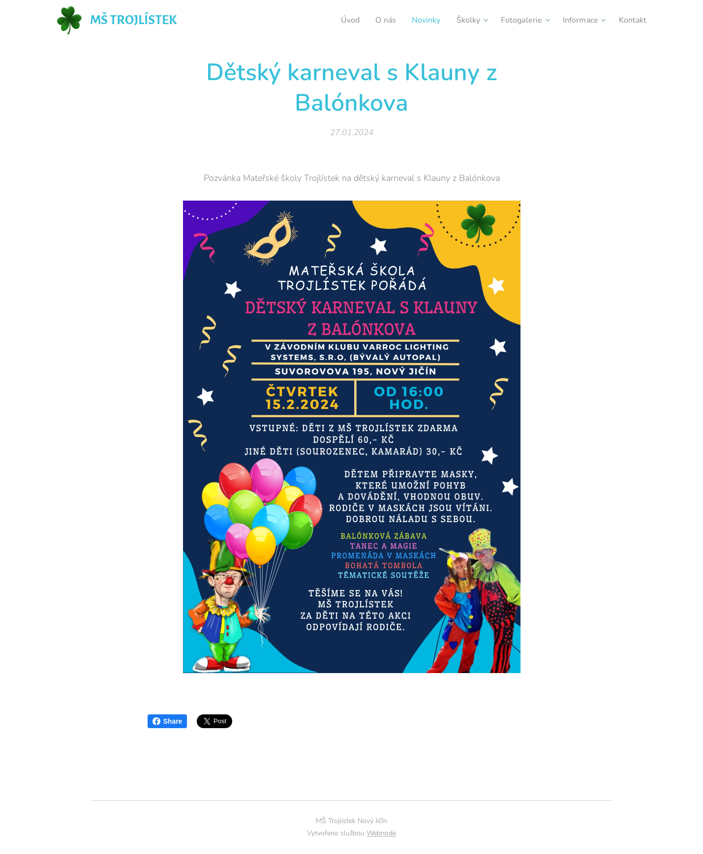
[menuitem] (336, 20)
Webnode (381, 833)
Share (168, 721)
